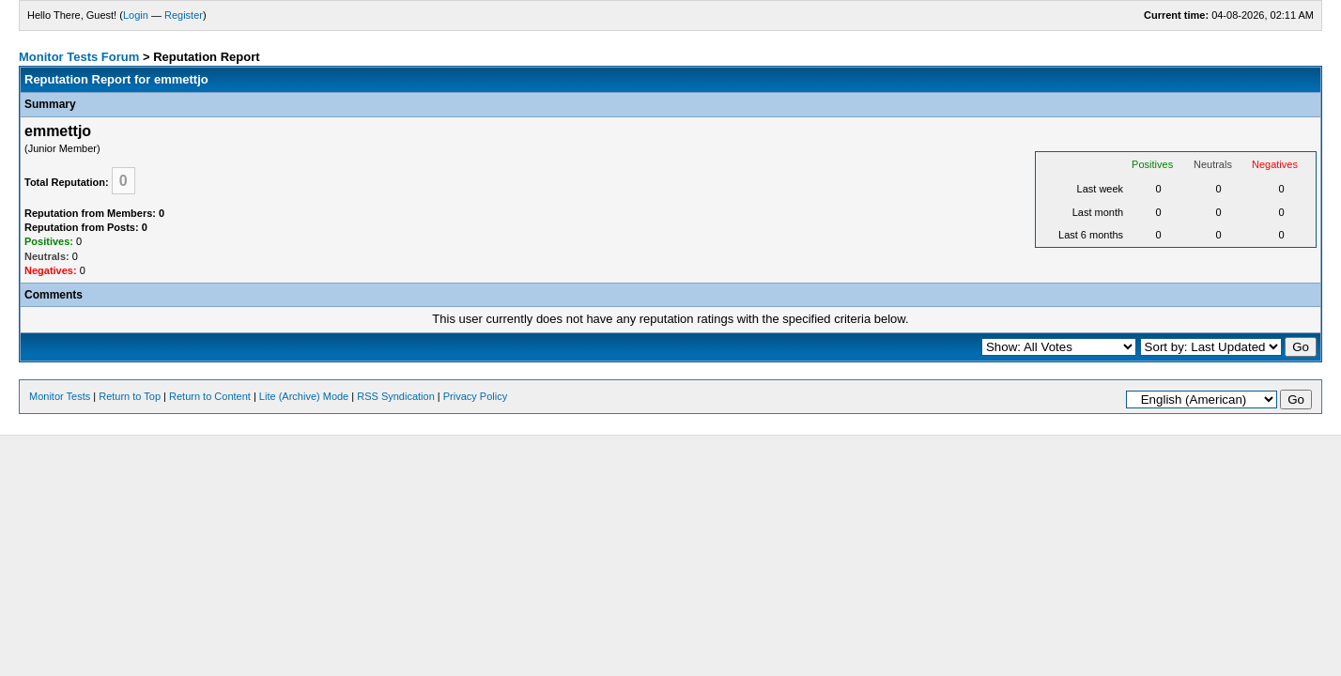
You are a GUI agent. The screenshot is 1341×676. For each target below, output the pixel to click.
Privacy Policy (475, 396)
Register (183, 15)
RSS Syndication (396, 396)
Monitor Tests (59, 396)
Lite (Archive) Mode (303, 396)
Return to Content (210, 396)
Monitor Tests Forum (79, 57)
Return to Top (130, 396)
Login (135, 15)
